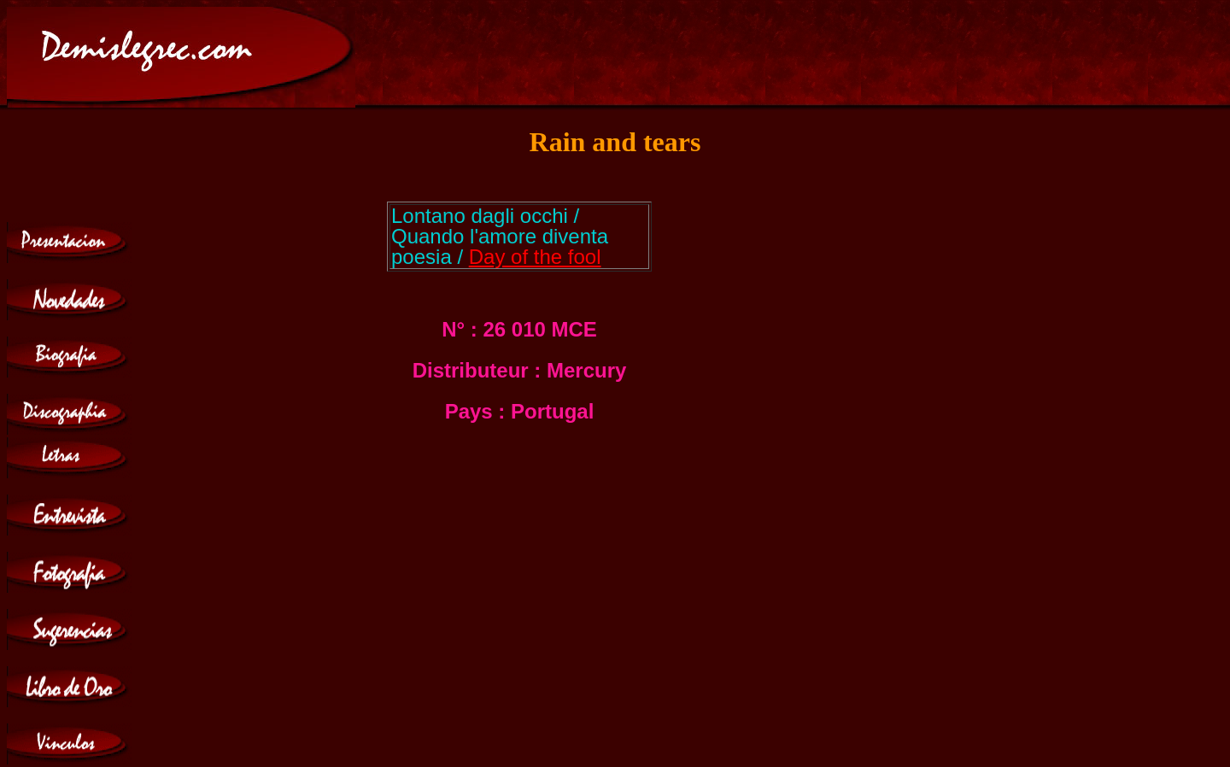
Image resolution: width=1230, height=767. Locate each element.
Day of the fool (535, 256)
